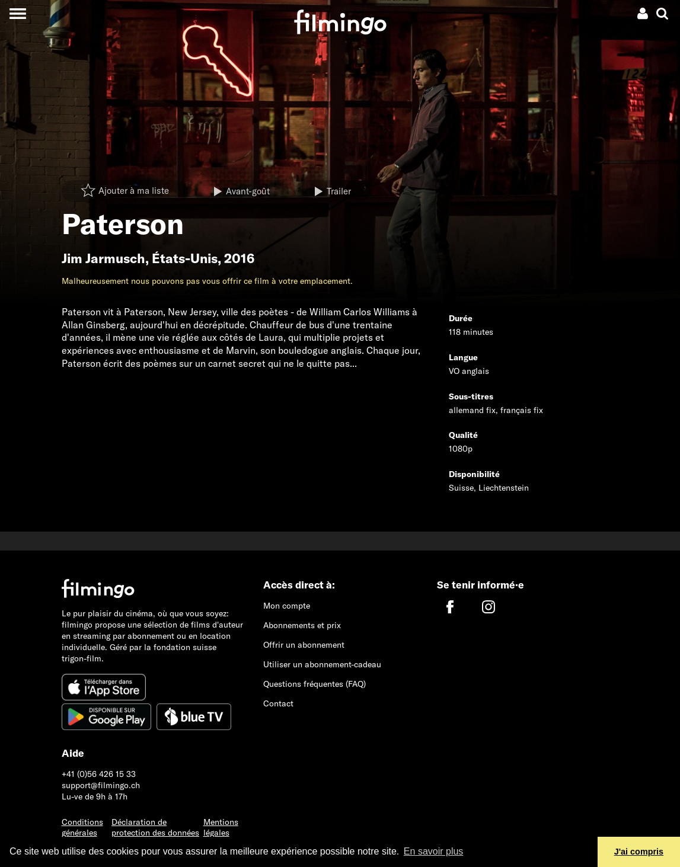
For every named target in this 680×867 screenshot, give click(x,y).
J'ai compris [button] (638, 851)
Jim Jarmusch (103, 258)
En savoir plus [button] (434, 851)
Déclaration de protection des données (155, 828)
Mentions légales (220, 828)
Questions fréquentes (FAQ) (314, 684)
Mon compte (286, 605)
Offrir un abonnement (303, 644)
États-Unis (185, 258)
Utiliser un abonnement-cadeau (322, 664)
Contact (278, 703)
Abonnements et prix (302, 625)
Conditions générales (82, 828)
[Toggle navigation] (17, 13)
